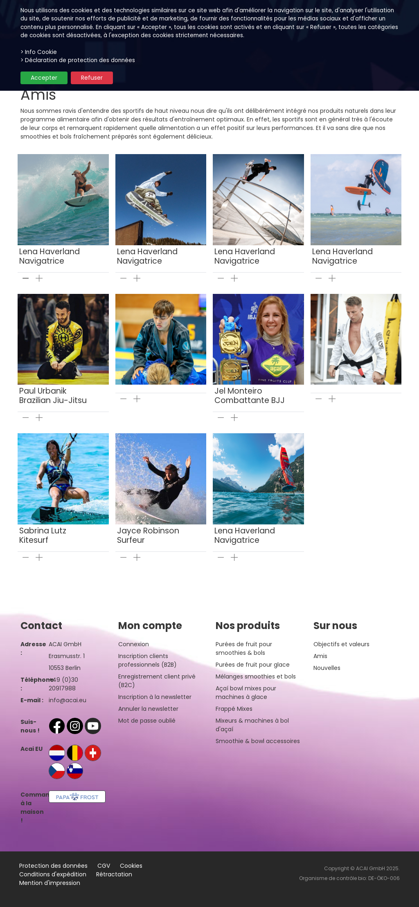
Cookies (131, 866)
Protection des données (53, 866)
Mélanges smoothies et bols (256, 676)
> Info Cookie (38, 52)
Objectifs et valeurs (341, 644)
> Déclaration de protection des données (77, 60)
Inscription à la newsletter (154, 697)
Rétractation (114, 874)
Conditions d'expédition (52, 874)
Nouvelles (326, 668)
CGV (103, 866)
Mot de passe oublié (147, 721)
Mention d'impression (49, 883)
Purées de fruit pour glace (253, 665)
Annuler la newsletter (148, 709)
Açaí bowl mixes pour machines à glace (246, 692)
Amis (320, 656)
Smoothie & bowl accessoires (258, 741)
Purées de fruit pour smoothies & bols (244, 648)
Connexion (133, 644)
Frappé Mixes (234, 709)
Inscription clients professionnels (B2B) (147, 660)
